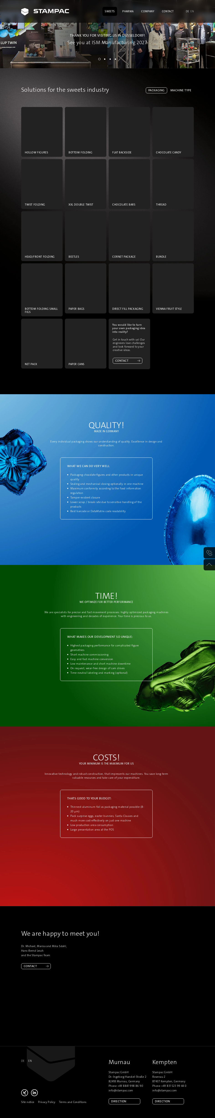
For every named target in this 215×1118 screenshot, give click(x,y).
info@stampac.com (121, 1090)
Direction (118, 1101)
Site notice (27, 1102)
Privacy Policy (46, 1102)
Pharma (128, 11)
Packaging (156, 90)
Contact (168, 11)
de (187, 11)
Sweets (110, 11)
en (192, 11)
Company (147, 11)
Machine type (180, 90)
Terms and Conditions (72, 1102)
